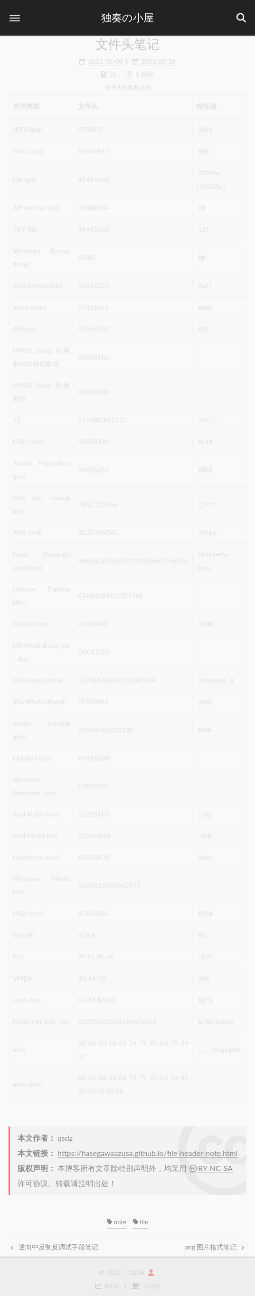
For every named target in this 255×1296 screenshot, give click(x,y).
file (140, 1216)
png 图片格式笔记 (214, 1241)
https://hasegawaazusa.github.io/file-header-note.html (147, 1146)
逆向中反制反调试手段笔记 (54, 1241)
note (116, 1216)
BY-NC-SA (211, 1161)
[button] (15, 17)
